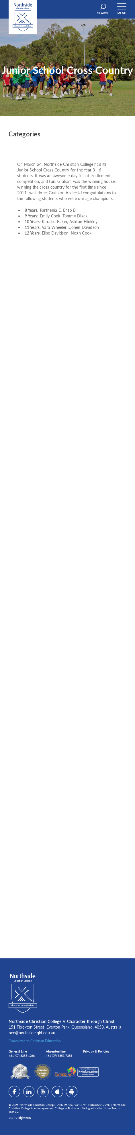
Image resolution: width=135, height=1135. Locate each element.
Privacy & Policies (96, 1051)
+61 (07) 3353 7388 (59, 1055)
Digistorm (24, 1118)
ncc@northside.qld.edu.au (32, 1032)
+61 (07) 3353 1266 (22, 1055)
